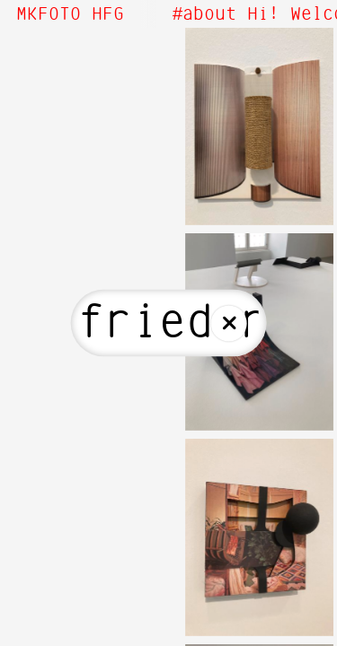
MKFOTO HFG (70, 14)
